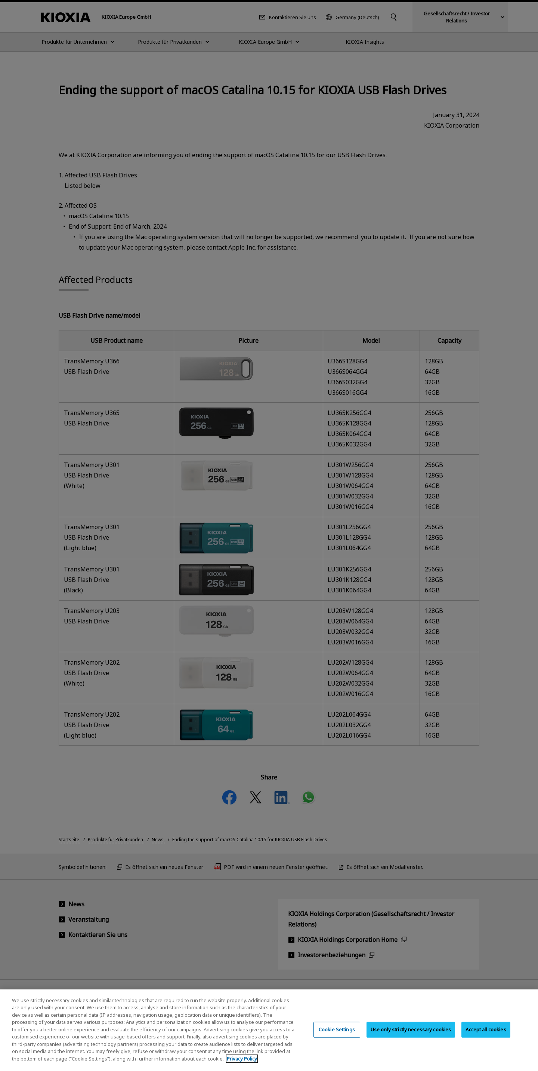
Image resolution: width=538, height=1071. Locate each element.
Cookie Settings (337, 1035)
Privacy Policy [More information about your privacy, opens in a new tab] (242, 1064)
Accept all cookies (486, 1035)
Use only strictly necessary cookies (411, 1035)
